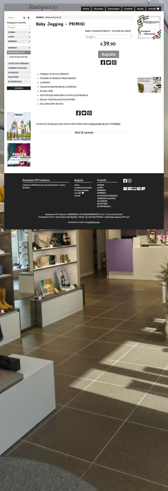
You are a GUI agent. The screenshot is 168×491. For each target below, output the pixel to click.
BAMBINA (12, 41)
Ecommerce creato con (84, 222)
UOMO (11, 36)
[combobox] (108, 37)
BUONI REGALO (15, 81)
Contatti (128, 8)
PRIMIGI (116, 123)
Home (86, 8)
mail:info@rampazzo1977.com (116, 217)
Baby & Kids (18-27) (53, 17)
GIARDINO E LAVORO (17, 68)
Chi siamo (98, 8)
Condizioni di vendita (83, 187)
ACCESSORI (13, 72)
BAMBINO (40, 17)
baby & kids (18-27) (99, 123)
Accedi (140, 8)
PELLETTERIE (13, 77)
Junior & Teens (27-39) (18, 57)
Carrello (153, 8)
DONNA (11, 32)
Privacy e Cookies (81, 190)
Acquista (109, 54)
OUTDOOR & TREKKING (18, 63)
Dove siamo (113, 8)
